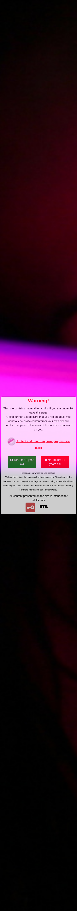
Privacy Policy (50, 490)
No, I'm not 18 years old (55, 462)
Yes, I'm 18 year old (21, 462)
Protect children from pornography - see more (38, 443)
